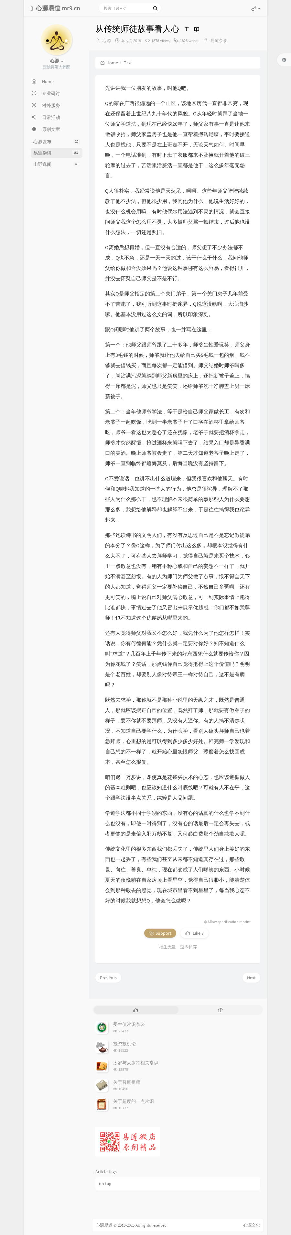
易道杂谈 (56, 153)
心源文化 (251, 1225)
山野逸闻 (56, 164)
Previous (108, 978)
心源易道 (104, 1225)
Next (251, 978)
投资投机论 (124, 1044)
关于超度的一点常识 (133, 1101)
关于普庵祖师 (126, 1082)
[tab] (135, 1010)
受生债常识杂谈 (129, 1024)
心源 (106, 40)
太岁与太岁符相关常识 (135, 1063)
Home (109, 63)
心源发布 (56, 141)
